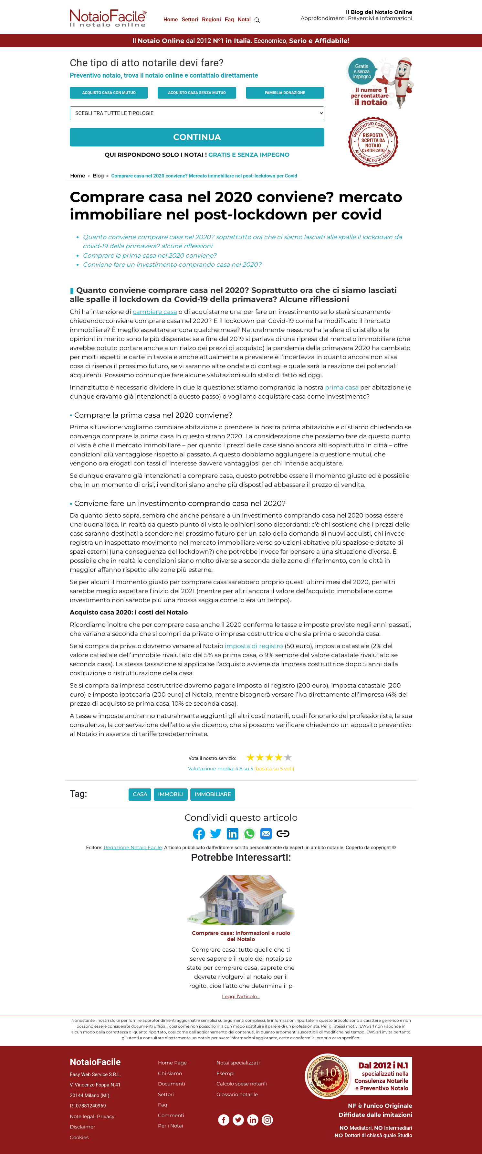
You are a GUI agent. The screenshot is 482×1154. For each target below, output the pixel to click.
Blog (98, 176)
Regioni (211, 19)
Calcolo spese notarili (241, 1084)
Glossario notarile (237, 1094)
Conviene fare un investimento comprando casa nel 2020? (172, 264)
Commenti (171, 1115)
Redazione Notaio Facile (133, 847)
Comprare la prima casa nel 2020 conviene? (149, 255)
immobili (170, 794)
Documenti (171, 1084)
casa (140, 794)
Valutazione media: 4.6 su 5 (241, 768)
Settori (190, 19)
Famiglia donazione (285, 93)
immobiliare (212, 794)
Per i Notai (170, 1126)
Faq (229, 19)
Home (170, 19)
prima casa (342, 387)
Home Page (172, 1063)
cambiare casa (155, 311)
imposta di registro (254, 646)
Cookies (79, 1137)
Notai (244, 19)
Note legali (83, 1116)
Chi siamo (170, 1073)
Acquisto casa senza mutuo (197, 93)
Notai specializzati (238, 1063)
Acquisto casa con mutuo (109, 93)
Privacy (105, 1116)
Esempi (225, 1073)
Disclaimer (82, 1127)
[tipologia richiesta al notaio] (197, 113)
